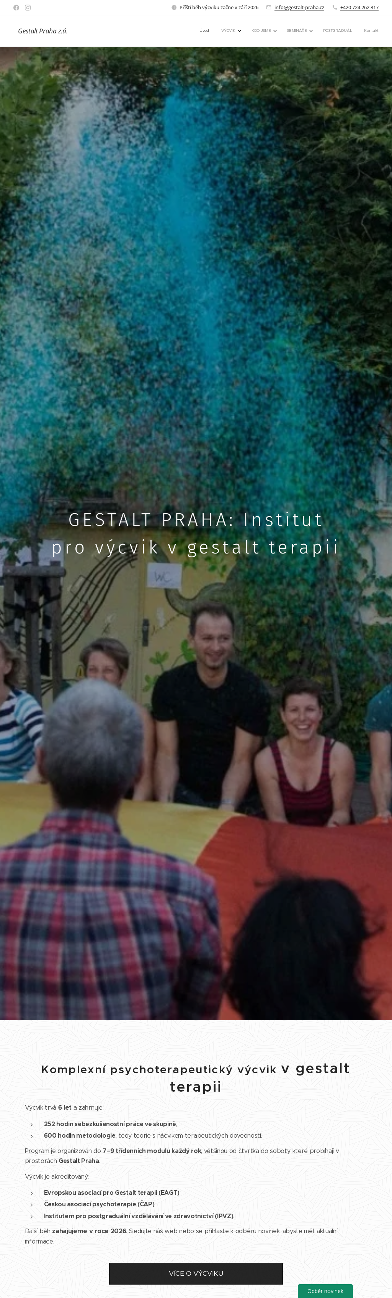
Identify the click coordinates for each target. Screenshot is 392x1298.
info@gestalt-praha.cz (299, 7)
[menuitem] (308, 31)
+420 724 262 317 (359, 7)
